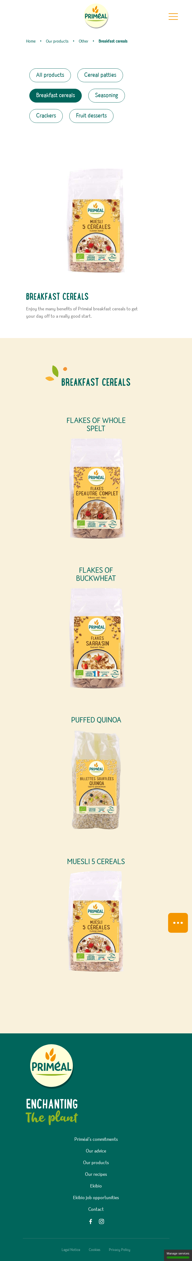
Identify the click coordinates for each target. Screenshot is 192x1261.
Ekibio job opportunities (96, 1197)
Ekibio (96, 1186)
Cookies (94, 1250)
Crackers (46, 116)
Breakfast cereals (55, 95)
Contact (96, 1209)
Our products (96, 1162)
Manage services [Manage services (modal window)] (178, 1255)
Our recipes (96, 1174)
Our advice (96, 1151)
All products (50, 75)
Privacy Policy (119, 1250)
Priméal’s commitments (96, 1139)
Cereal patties (100, 75)
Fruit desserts (91, 116)
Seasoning (106, 95)
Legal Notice (71, 1250)
